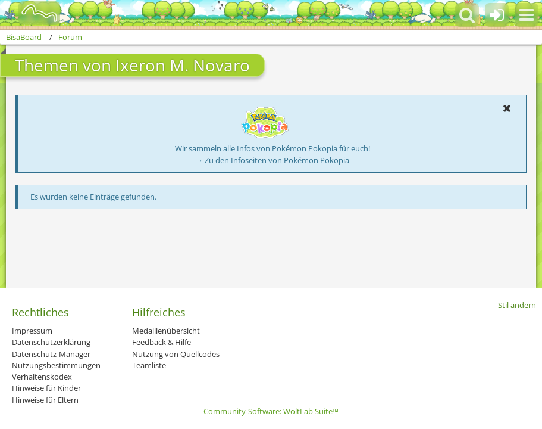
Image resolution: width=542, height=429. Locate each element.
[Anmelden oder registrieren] (497, 15)
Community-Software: (271, 411)
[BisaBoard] (32, 13)
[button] (526, 15)
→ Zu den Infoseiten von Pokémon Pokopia (272, 160)
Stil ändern (517, 305)
